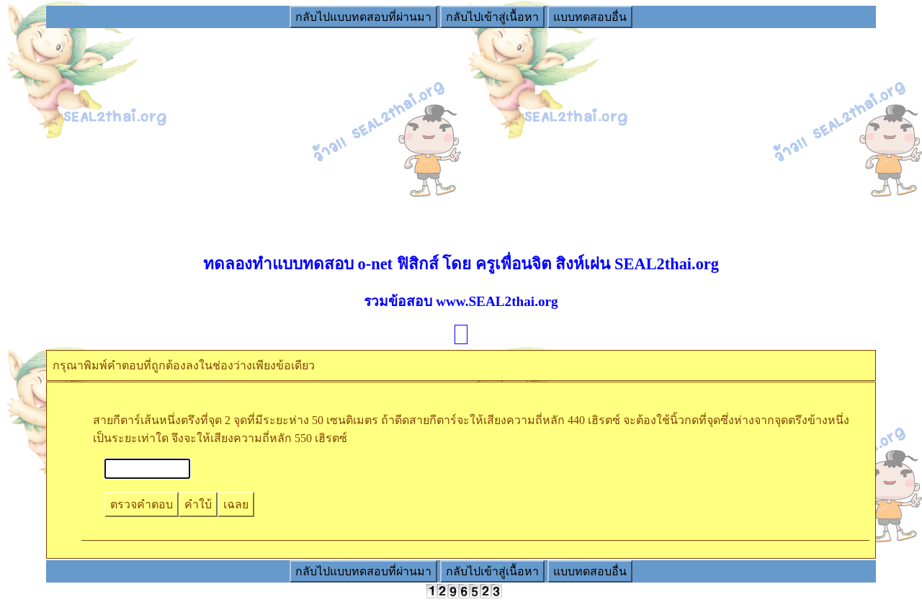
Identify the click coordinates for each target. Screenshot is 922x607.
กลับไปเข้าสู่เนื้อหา (492, 17)
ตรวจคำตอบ (141, 504)
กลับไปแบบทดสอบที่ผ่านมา (363, 17)
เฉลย (236, 504)
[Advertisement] (461, 130)
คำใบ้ (198, 504)
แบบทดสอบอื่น (590, 17)
